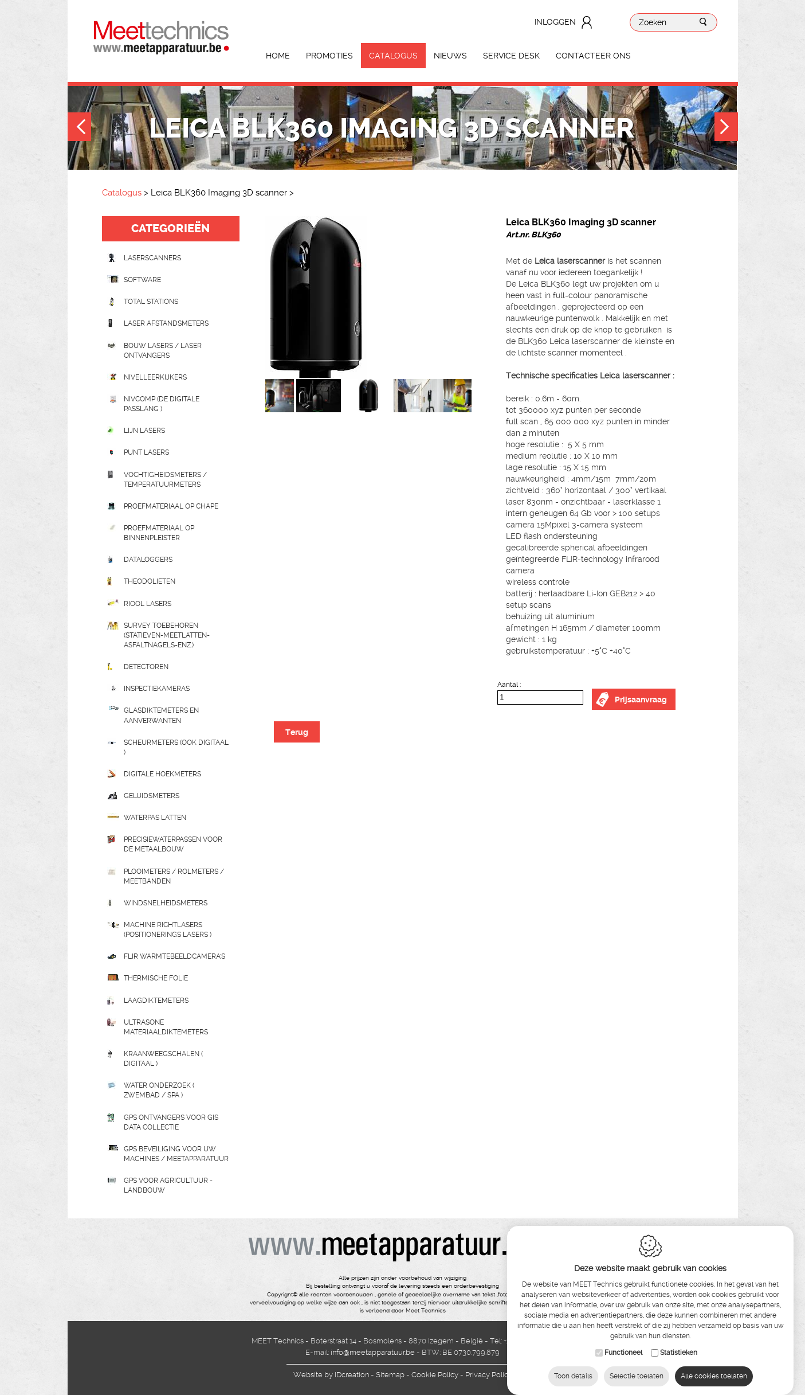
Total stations (151, 302)
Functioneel (623, 1342)
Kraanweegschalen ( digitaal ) (163, 1059)
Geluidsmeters (151, 796)
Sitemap (390, 1374)
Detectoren (146, 667)
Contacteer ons (593, 55)
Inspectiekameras (157, 689)
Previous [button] (79, 128)
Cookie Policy (434, 1374)
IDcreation (331, 1374)
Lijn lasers (144, 431)
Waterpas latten (155, 818)
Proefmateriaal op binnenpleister (159, 533)
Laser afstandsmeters (166, 323)
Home (278, 55)
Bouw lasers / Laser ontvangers (163, 351)
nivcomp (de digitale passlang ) (161, 404)
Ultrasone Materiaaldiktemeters (166, 1027)
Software (142, 280)
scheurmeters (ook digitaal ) (176, 747)
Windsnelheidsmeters (165, 903)
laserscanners (152, 258)
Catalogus (393, 55)
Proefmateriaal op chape (171, 506)
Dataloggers (148, 560)
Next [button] (726, 128)
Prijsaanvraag (641, 699)
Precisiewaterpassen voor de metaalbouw (173, 844)
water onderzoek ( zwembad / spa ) (159, 1090)
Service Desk (511, 55)
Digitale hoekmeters (162, 774)
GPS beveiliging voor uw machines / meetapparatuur (176, 1154)
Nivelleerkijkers (155, 377)
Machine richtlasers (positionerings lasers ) (167, 930)
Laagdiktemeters (156, 1001)
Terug (296, 732)
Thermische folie (156, 978)
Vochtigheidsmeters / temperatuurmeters (165, 480)
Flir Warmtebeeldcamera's (174, 956)
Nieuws (450, 55)
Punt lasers (146, 452)
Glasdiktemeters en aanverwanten (161, 715)
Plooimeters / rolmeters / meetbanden (174, 876)
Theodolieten (149, 581)
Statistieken (678, 1342)
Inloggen (555, 21)
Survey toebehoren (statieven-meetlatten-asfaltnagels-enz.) (167, 635)
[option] (368, 297)
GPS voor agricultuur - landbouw (168, 1185)
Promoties (329, 55)
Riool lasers (147, 604)
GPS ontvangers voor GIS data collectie (171, 1122)
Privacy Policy (488, 1374)
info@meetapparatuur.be (373, 1352)
